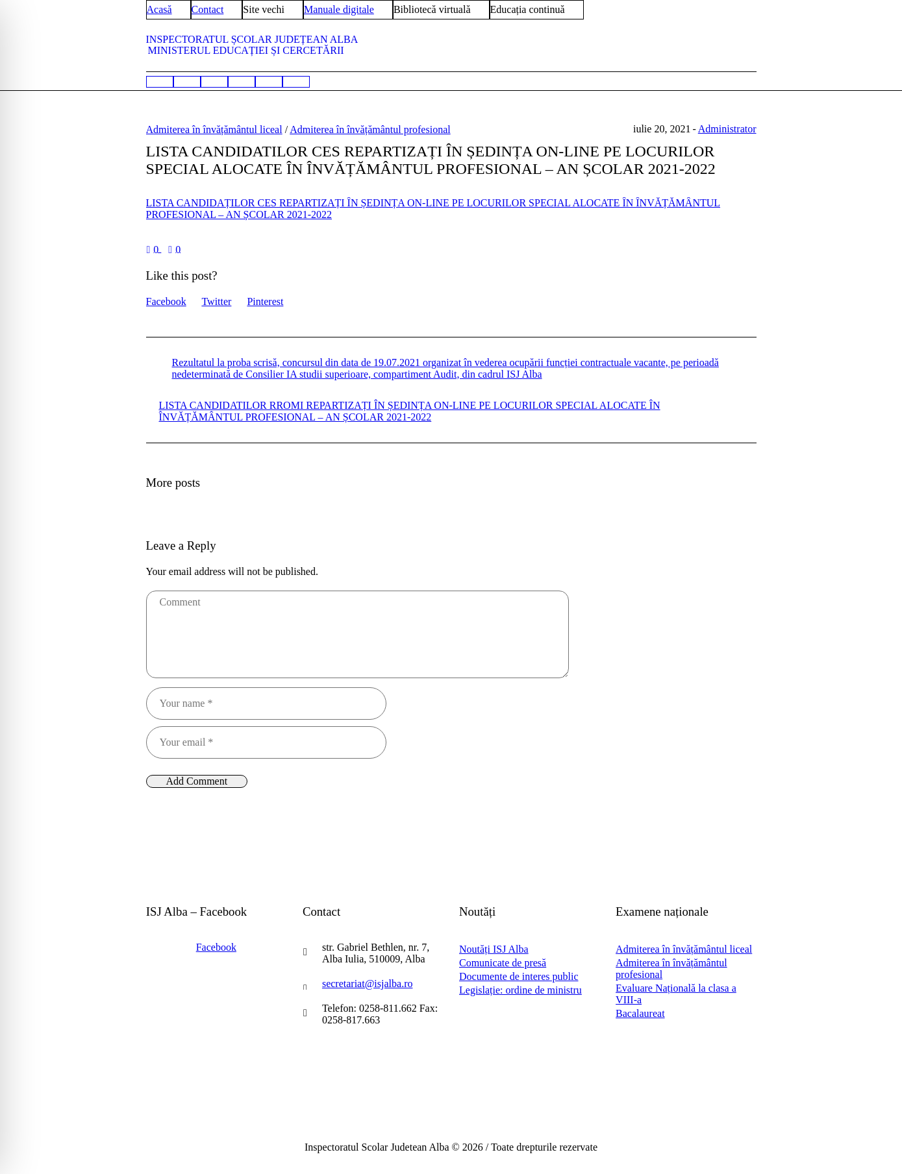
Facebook (166, 301)
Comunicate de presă (502, 962)
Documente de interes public (519, 976)
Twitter (216, 301)
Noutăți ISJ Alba (494, 949)
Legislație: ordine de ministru (520, 990)
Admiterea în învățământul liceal (214, 129)
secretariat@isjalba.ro (367, 983)
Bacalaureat (640, 1013)
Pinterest (265, 301)
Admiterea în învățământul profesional (370, 129)
